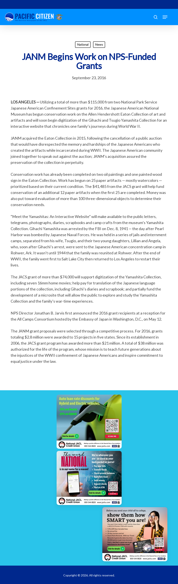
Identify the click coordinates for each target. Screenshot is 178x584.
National (82, 44)
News (99, 44)
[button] (165, 17)
